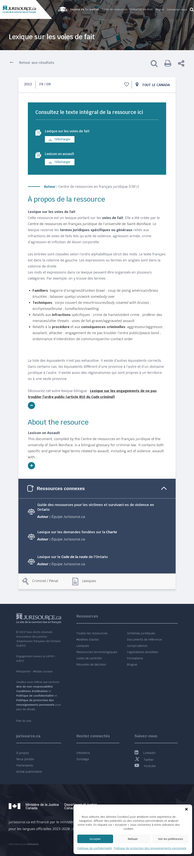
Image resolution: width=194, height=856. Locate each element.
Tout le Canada (156, 85)
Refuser (133, 838)
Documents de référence (144, 640)
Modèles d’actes (87, 640)
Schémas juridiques (141, 633)
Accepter (95, 838)
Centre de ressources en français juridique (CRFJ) (98, 188)
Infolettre (83, 753)
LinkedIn (145, 753)
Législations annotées (142, 652)
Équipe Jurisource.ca (68, 518)
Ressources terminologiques (96, 652)
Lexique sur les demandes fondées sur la (77, 533)
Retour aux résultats (36, 62)
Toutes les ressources (92, 633)
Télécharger (59, 140)
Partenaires (24, 765)
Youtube (145, 766)
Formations (135, 658)
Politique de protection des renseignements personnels (150, 848)
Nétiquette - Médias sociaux (34, 671)
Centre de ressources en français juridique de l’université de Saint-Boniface (89, 225)
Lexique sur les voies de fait (70, 131)
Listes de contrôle (89, 658)
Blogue (132, 665)
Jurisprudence (137, 646)
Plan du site (23, 721)
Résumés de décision (91, 665)
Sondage (82, 759)
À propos (22, 753)
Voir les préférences (170, 838)
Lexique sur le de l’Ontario (72, 558)
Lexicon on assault (62, 154)
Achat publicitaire (29, 772)
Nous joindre (25, 759)
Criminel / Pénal (45, 582)
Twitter (144, 760)
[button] (186, 809)
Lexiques (89, 582)
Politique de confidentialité (94, 848)
